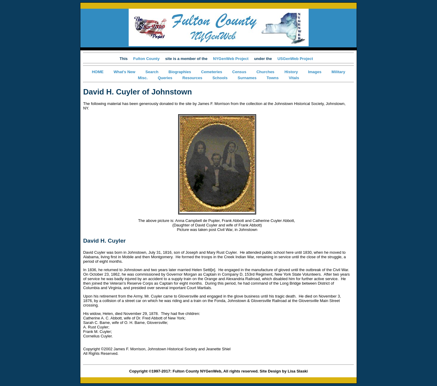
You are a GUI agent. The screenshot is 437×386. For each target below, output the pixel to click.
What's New (124, 72)
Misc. (143, 78)
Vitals (294, 78)
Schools (220, 78)
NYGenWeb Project (230, 58)
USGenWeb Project (295, 58)
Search (151, 72)
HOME (97, 72)
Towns (273, 78)
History (291, 72)
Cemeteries (211, 72)
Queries (165, 78)
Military (338, 72)
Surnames (247, 78)
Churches (265, 72)
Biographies (180, 72)
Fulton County (146, 58)
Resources (192, 78)
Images (315, 72)
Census (239, 72)
